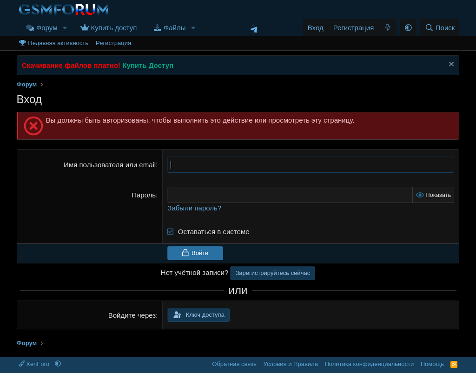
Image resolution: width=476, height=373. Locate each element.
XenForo (35, 363)
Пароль (144, 195)
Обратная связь (234, 363)
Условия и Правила (291, 363)
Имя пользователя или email (110, 165)
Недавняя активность (58, 42)
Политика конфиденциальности (369, 363)
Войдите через (132, 315)
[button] (64, 27)
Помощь (432, 363)
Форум (47, 28)
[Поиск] (439, 27)
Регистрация (113, 42)
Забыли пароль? (194, 208)
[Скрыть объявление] (450, 65)
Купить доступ (114, 28)
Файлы (175, 28)
